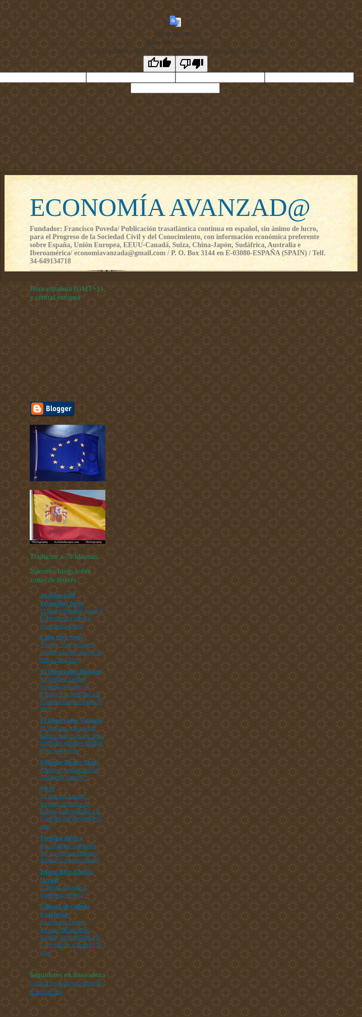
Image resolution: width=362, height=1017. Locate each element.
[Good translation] (159, 63)
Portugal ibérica (61, 837)
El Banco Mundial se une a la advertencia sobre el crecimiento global (71, 618)
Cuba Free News (61, 637)
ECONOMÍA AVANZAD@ (170, 207)
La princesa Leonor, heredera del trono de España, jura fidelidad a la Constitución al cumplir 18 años (71, 694)
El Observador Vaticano (71, 720)
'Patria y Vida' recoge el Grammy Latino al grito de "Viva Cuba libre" (71, 652)
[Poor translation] (191, 63)
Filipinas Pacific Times (69, 762)
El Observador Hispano (70, 671)
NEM (47, 788)
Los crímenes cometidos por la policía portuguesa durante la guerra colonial (69, 853)
